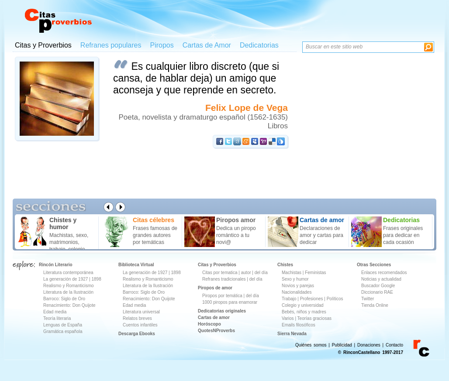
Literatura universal (141, 311)
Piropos (161, 45)
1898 (96, 279)
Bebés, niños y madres (304, 311)
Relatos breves (137, 318)
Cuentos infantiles (140, 325)
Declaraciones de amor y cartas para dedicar (321, 235)
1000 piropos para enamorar (229, 302)
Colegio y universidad (303, 305)
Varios (288, 318)
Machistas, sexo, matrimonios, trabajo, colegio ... (70, 242)
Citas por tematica (220, 272)
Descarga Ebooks (136, 333)
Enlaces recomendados (384, 272)
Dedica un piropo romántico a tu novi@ (236, 235)
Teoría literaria (57, 318)
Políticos (334, 298)
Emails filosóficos (298, 325)
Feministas (315, 272)
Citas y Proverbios (43, 45)
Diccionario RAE (377, 292)
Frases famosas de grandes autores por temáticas (155, 235)
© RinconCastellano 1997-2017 (370, 352)
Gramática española (63, 331)
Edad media (54, 311)
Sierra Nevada (292, 333)
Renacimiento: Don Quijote (69, 305)
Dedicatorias (259, 45)
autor (246, 272)
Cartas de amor (214, 317)
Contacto (394, 345)
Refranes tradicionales (224, 279)
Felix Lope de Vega (246, 108)
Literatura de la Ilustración (68, 292)
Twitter (367, 298)
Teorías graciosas (314, 318)
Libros (278, 126)
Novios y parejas (298, 285)
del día (261, 272)
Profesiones (312, 298)
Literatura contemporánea (68, 272)
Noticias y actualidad (381, 279)
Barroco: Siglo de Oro (64, 298)
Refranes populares (111, 45)
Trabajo (289, 298)
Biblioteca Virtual (136, 264)
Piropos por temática (222, 295)
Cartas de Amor (207, 45)
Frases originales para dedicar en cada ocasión (403, 235)
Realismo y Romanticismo (68, 285)
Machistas (291, 272)
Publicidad (342, 345)
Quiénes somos (310, 345)
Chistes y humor (62, 223)
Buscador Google (378, 285)
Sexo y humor (295, 279)
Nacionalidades (296, 292)
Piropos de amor (215, 287)
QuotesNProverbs (216, 330)
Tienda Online (374, 305)
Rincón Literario (56, 264)
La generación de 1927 (65, 279)
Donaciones (368, 345)
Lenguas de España (62, 325)
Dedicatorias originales (222, 311)
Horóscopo (209, 324)
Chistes (285, 264)
